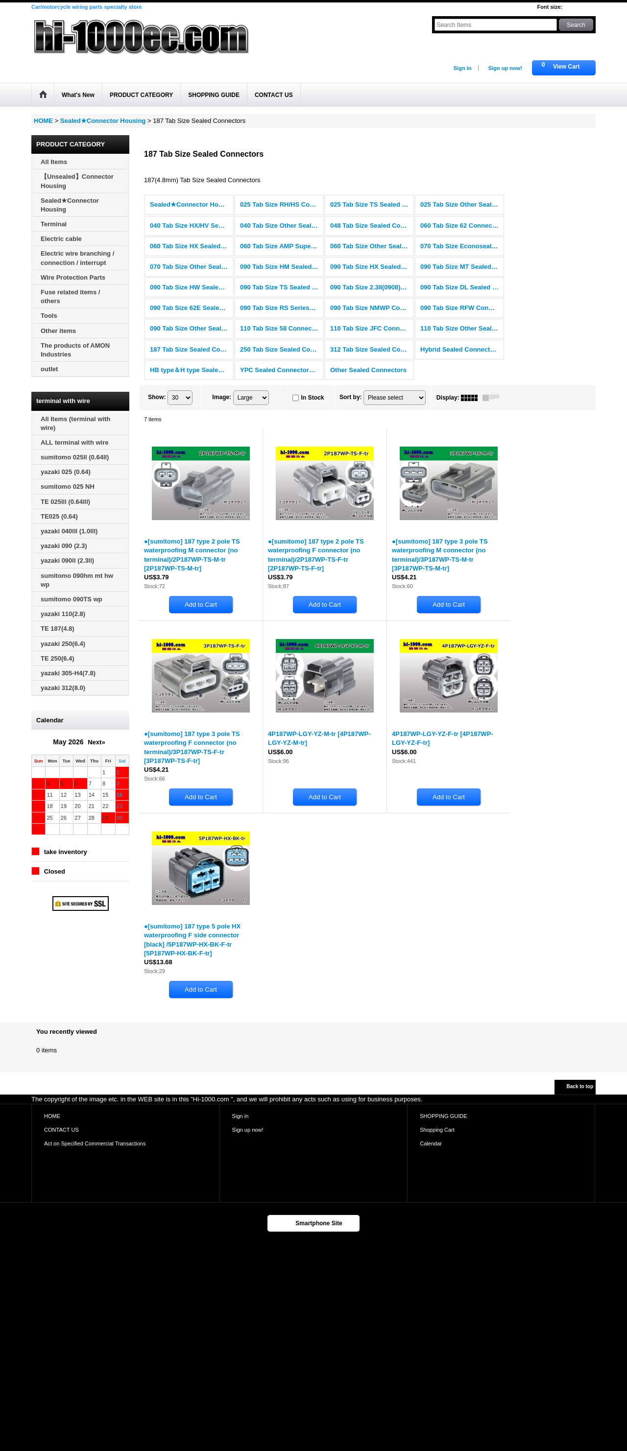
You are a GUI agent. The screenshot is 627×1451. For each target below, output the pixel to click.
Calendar (431, 1143)
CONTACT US (61, 1130)
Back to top (580, 1086)
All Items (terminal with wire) (75, 423)
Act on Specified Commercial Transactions (95, 1143)
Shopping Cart (437, 1130)
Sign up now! (505, 68)
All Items (54, 162)
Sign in (463, 68)
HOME (52, 1116)
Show (157, 397)
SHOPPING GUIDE (443, 1116)
